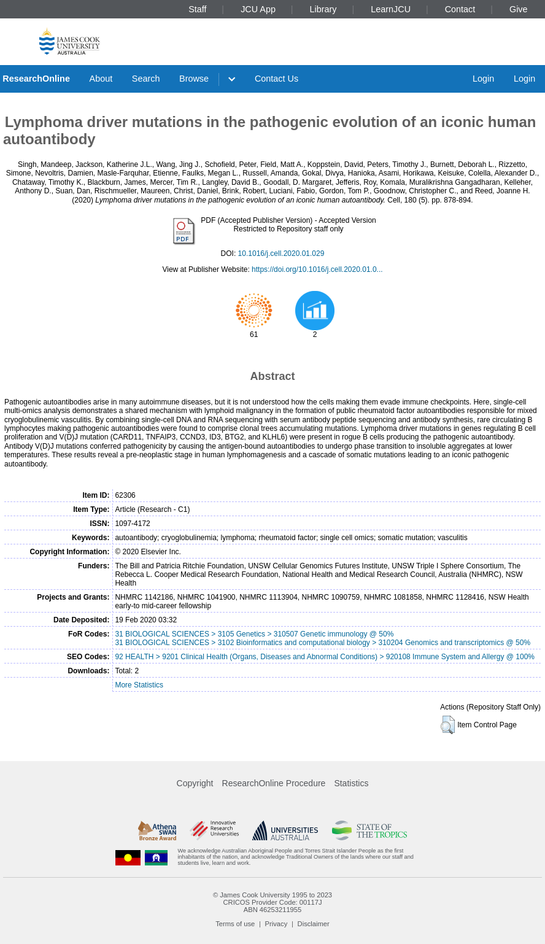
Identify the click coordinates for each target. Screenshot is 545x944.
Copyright (195, 783)
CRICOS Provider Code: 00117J (272, 902)
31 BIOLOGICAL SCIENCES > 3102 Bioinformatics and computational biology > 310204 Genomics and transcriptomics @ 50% (322, 642)
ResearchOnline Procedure (274, 783)
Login (483, 78)
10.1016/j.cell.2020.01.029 (281, 253)
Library (323, 9)
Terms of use (235, 923)
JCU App (258, 9)
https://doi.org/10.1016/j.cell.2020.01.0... (317, 269)
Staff (197, 9)
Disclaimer (314, 923)
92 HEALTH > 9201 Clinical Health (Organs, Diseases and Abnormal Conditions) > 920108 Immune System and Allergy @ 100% (325, 656)
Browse (194, 78)
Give (518, 9)
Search (146, 78)
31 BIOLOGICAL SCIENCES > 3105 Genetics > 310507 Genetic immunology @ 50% (254, 634)
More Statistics (139, 685)
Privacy (276, 923)
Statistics (351, 783)
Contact (460, 9)
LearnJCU (391, 9)
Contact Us (276, 78)
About (101, 78)
